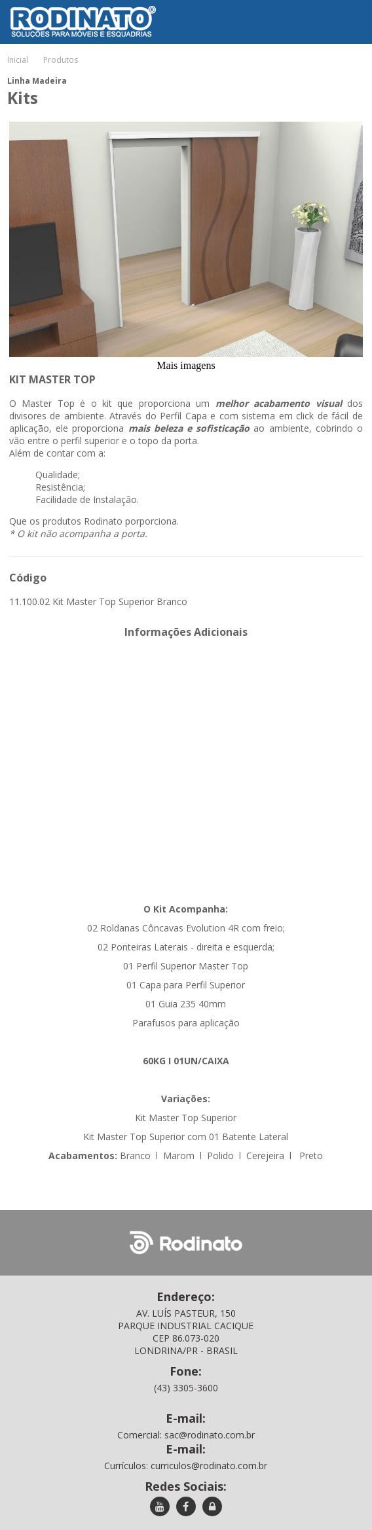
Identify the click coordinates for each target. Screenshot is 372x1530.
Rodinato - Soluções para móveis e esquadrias (74, 9)
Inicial (17, 59)
